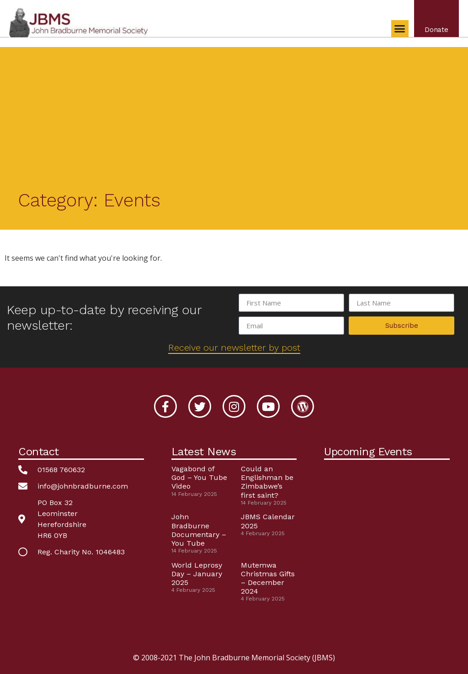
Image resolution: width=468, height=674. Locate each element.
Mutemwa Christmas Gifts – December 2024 (268, 578)
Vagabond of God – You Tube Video (199, 477)
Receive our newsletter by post (234, 347)
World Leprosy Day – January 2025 (196, 574)
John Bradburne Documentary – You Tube (198, 530)
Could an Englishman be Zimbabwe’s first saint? (267, 482)
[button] (399, 29)
